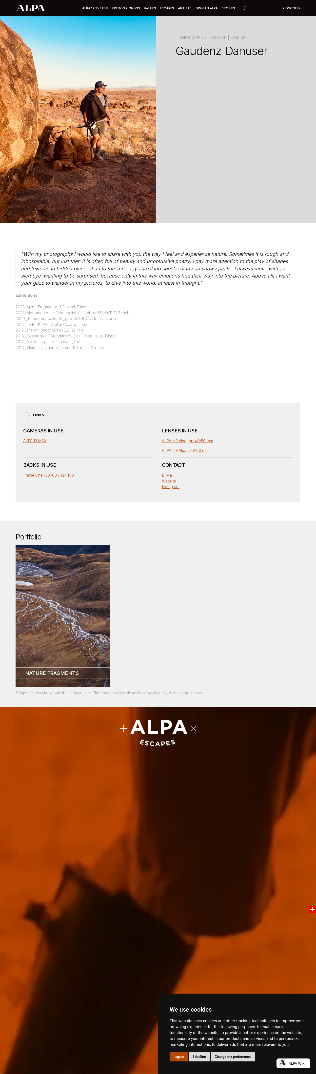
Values (150, 8)
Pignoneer (292, 8)
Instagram (170, 486)
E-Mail (167, 475)
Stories (228, 8)
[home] (31, 8)
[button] (95, 8)
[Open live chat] (293, 1063)
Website (169, 481)
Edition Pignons (126, 8)
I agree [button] (179, 1057)
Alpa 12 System (95, 8)
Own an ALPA (207, 8)
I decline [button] (199, 1057)
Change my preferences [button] (233, 1057)
